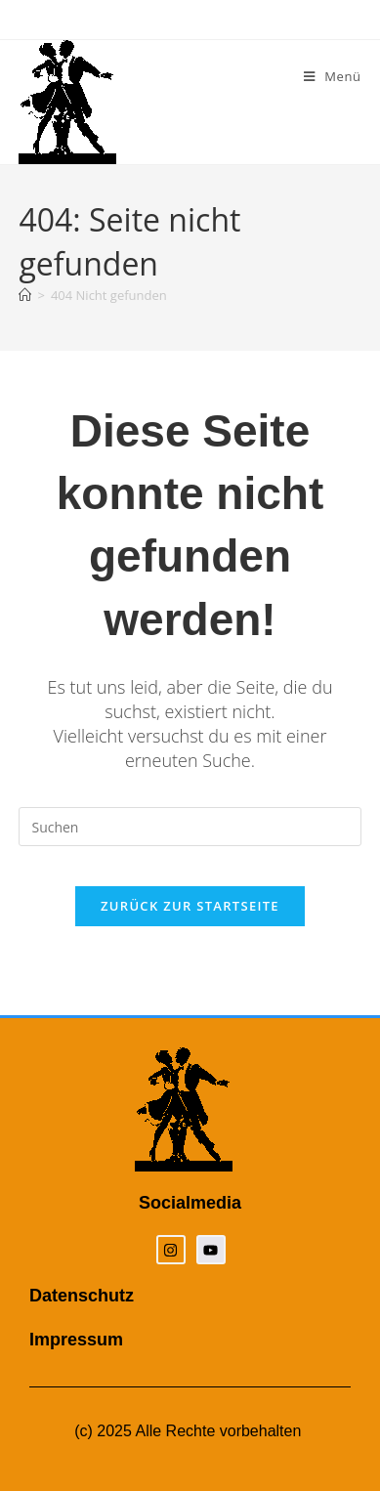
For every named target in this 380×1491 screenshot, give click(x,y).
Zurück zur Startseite (190, 906)
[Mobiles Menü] (332, 76)
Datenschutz (81, 1295)
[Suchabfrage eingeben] (189, 826)
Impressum (76, 1339)
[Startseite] (25, 295)
